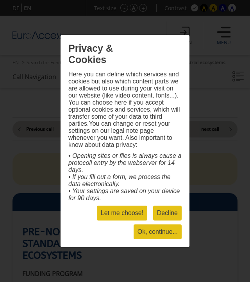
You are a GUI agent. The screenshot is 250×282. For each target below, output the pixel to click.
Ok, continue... (158, 231)
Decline (167, 213)
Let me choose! (122, 213)
